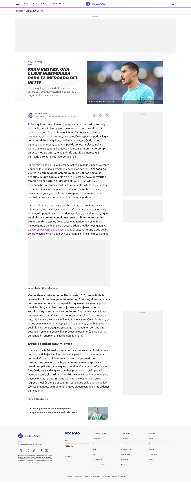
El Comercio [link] (97, 446)
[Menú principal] (17, 3)
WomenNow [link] (125, 467)
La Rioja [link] (67, 464)
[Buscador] (173, 3)
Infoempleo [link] (124, 462)
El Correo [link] (68, 459)
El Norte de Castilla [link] (99, 435)
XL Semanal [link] (153, 456)
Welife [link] (151, 462)
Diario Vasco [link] (97, 441)
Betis (34, 124)
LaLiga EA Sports (35, 11)
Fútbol (19, 11)
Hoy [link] (66, 453)
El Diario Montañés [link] (99, 467)
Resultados (38, 4)
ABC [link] (66, 443)
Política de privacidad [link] (92, 479)
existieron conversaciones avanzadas (50, 229)
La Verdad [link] (124, 441)
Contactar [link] (69, 479)
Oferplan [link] (151, 441)
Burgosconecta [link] (126, 451)
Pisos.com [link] (152, 446)
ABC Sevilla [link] (69, 448)
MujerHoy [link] (152, 451)
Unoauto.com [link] (125, 456)
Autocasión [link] (152, 435)
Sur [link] (94, 456)
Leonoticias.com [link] (126, 446)
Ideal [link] (94, 451)
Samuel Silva (41, 113)
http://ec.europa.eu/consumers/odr (31, 464)
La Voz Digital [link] (125, 435)
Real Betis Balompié (41, 399)
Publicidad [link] (106, 479)
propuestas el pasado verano (45, 136)
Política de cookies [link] (118, 479)
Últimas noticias (56, 4)
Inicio (26, 4)
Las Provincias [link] (98, 462)
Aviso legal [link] (79, 479)
